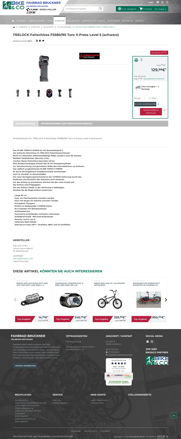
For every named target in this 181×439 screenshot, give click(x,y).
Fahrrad (21, 21)
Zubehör (60, 21)
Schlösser (48, 27)
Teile (49, 21)
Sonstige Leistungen (93, 21)
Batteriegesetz (21, 413)
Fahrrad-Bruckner (137, 434)
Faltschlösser (64, 27)
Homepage (76, 428)
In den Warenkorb (148, 104)
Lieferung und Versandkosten (28, 408)
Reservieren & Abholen (148, 110)
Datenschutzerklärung (25, 416)
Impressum (20, 410)
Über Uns (57, 397)
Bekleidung (73, 21)
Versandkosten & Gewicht (153, 79)
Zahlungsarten (21, 418)
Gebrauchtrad (36, 21)
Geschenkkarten (60, 400)
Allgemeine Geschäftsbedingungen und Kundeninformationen (31, 401)
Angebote (127, 21)
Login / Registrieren (99, 397)
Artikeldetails (25, 120)
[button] (72, 93)
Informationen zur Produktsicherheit (67, 120)
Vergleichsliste (97, 400)
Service (139, 21)
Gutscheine (113, 21)
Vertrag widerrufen (25, 363)
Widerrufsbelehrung (24, 405)
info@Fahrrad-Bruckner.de (119, 352)
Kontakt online (21, 397)
